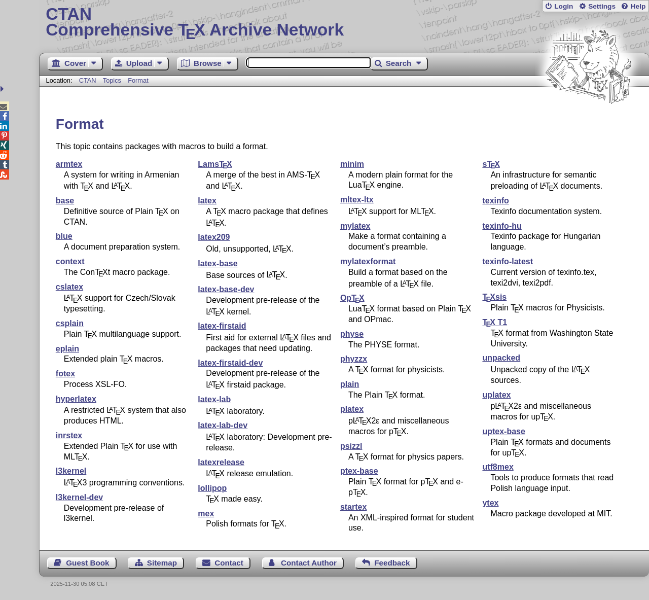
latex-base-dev (226, 289)
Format (138, 80)
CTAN (87, 80)
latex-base (217, 263)
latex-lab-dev (222, 425)
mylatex (355, 226)
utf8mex (497, 467)
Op (352, 298)
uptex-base (503, 431)
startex (353, 507)
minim (352, 164)
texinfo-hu (501, 226)
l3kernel (71, 471)
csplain (70, 323)
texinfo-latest (507, 261)
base (65, 200)
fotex (65, 373)
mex (206, 513)
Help (638, 6)
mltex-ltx (357, 199)
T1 (494, 322)
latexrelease (221, 462)
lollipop (212, 488)
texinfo (495, 200)
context (70, 261)
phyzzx (353, 359)
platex (352, 409)
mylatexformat (367, 261)
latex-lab (214, 399)
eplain (67, 348)
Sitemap (162, 562)
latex (207, 200)
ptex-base (359, 471)
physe (352, 334)
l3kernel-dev (79, 497)
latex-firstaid (222, 326)
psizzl (351, 446)
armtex (69, 164)
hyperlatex (76, 399)
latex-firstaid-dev (230, 363)
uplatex (496, 395)
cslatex (69, 287)
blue (64, 236)
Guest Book (87, 562)
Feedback (392, 562)
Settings (602, 6)
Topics (113, 80)
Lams (215, 164)
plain (349, 384)
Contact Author (309, 562)
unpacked (501, 358)
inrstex (69, 435)
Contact (228, 562)
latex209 (214, 237)
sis (494, 297)
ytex (490, 503)
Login (563, 6)
